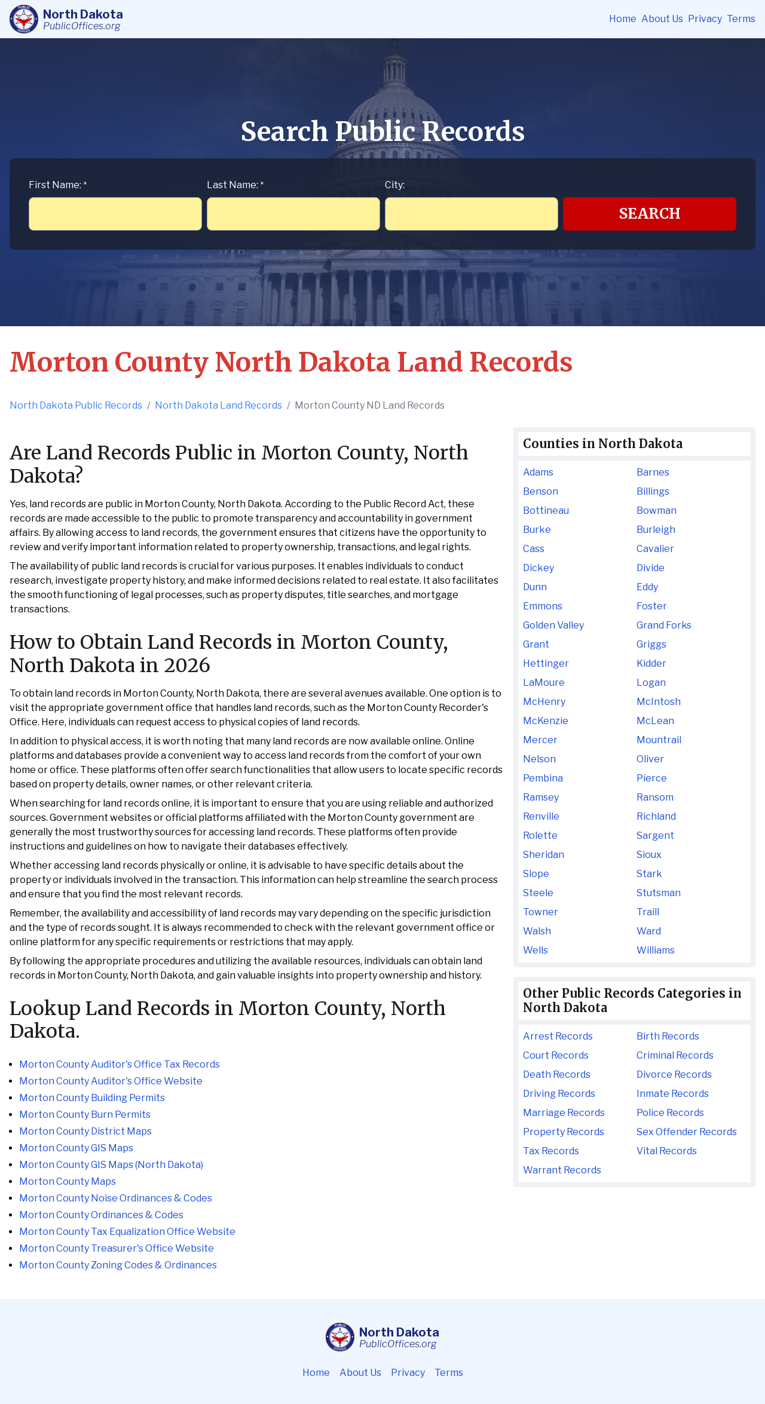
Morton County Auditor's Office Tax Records (119, 1064)
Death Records (556, 1074)
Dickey (538, 568)
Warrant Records (562, 1170)
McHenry (544, 701)
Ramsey (541, 797)
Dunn (535, 587)
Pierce (652, 778)
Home (623, 18)
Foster (652, 606)
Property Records (563, 1132)
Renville (541, 816)
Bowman (657, 510)
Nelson (539, 759)
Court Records (556, 1055)
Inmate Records (673, 1093)
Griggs (651, 644)
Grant (536, 644)
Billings (653, 491)
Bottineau (546, 510)
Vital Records (667, 1151)
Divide (651, 568)
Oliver (650, 759)
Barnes (653, 472)
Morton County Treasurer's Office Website (116, 1248)
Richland (656, 816)
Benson (540, 491)
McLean (655, 720)
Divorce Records (674, 1074)
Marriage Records (564, 1112)
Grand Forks (664, 625)
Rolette (540, 835)
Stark (649, 873)
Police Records (670, 1112)
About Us (662, 18)
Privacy (705, 18)
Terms (741, 18)
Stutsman (659, 893)
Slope (536, 873)
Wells (535, 950)
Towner (540, 912)
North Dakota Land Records (218, 405)
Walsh (537, 931)
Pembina (543, 778)
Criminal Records (675, 1055)
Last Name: (235, 185)
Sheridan (543, 854)
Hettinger (546, 663)
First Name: (58, 185)
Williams (656, 950)
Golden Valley (553, 625)
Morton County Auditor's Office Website (111, 1081)
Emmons (542, 606)
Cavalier (655, 548)
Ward (649, 931)
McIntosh (659, 701)
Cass (533, 548)
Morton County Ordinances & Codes (101, 1215)
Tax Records (551, 1151)
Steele (538, 893)
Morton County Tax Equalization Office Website (127, 1231)
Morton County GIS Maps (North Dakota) (111, 1164)
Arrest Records (558, 1036)
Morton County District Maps (85, 1131)
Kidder (651, 663)
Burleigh (656, 529)
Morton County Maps (67, 1181)
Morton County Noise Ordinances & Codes (115, 1198)
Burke (537, 529)
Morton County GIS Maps (76, 1148)
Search (650, 213)
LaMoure (544, 682)
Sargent (655, 835)
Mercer (540, 740)
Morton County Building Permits (92, 1097)
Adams (538, 472)
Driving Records (559, 1093)
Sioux (649, 854)
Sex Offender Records (687, 1132)
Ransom (655, 797)
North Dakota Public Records (76, 405)
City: (395, 185)
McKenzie (545, 720)
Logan (651, 682)
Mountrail (659, 740)
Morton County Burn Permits (85, 1114)
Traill (648, 912)
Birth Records (668, 1036)
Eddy (647, 587)
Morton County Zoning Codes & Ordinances (118, 1265)
